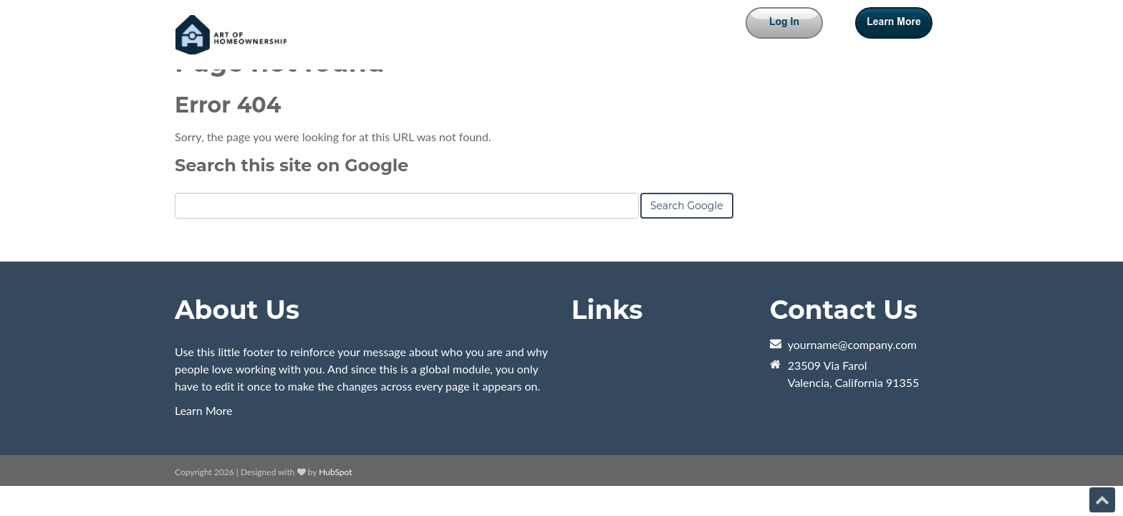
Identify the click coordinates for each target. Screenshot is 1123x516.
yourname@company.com (852, 344)
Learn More (204, 410)
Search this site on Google (291, 165)
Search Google (686, 205)
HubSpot (335, 472)
